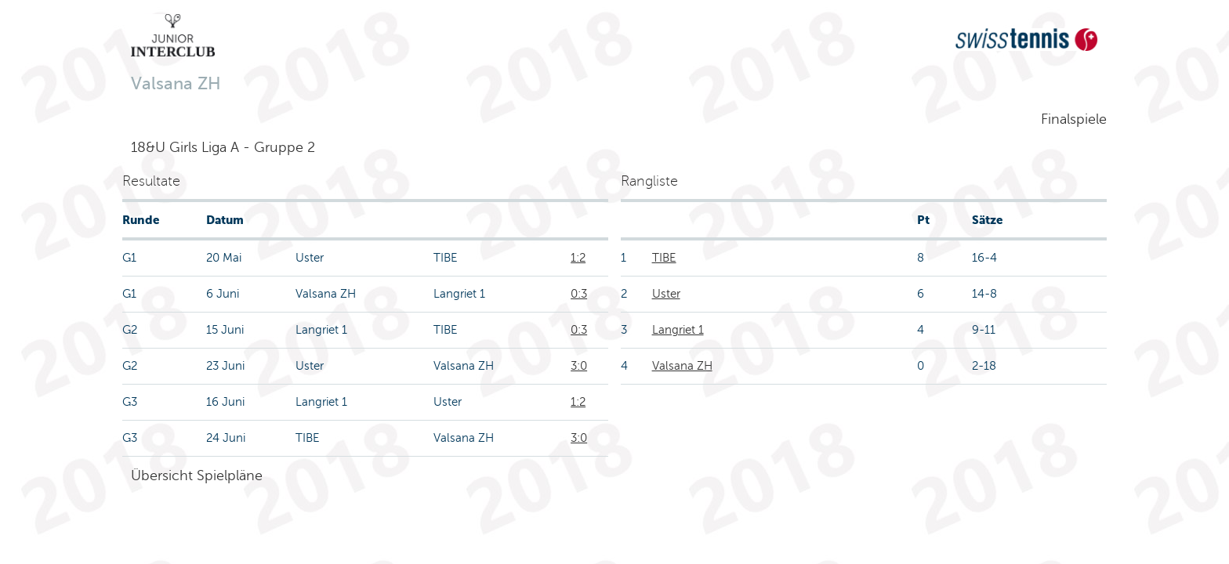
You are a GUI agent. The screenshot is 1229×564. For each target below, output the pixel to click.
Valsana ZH (682, 366)
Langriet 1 (678, 330)
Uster (666, 293)
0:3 (579, 293)
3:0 (579, 366)
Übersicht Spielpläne (197, 475)
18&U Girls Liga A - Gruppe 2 (223, 147)
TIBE (664, 257)
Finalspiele (1074, 119)
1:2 (578, 257)
